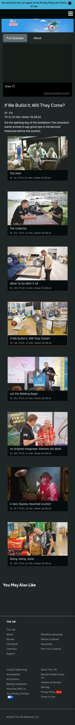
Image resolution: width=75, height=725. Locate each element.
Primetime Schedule (52, 634)
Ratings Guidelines (16, 683)
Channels (11, 648)
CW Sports (12, 644)
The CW (7, 13)
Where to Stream (50, 639)
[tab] (15, 38)
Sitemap (45, 687)
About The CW (49, 669)
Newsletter (47, 644)
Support (10, 653)
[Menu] (70, 13)
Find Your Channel (51, 648)
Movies (10, 639)
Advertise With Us (16, 688)
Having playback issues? (57, 93)
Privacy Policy (47, 2)
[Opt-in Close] (69, 3)
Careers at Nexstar (51, 682)
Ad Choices (12, 679)
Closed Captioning (16, 669)
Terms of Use (48, 696)
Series (9, 634)
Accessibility (13, 674)
